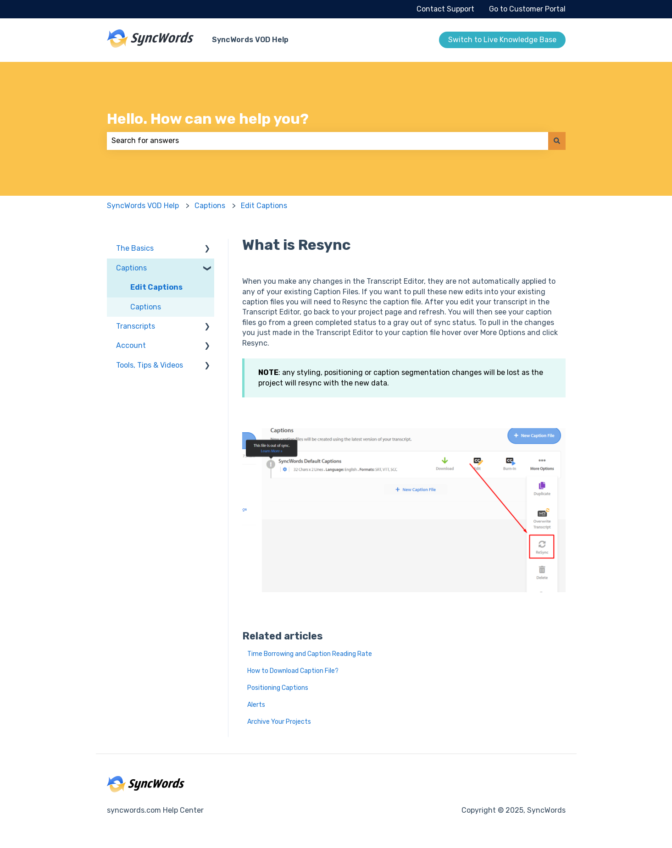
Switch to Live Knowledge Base (502, 39)
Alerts (256, 705)
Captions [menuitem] (131, 268)
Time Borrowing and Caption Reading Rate (309, 654)
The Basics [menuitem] (135, 248)
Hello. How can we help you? (208, 118)
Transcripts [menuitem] (135, 326)
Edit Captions (264, 205)
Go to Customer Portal (527, 9)
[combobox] (327, 140)
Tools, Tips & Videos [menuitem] (149, 365)
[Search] (557, 140)
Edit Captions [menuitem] (156, 287)
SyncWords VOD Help (250, 39)
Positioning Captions (277, 688)
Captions (209, 205)
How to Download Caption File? (293, 671)
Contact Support (445, 9)
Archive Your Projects (279, 722)
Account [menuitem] (131, 345)
